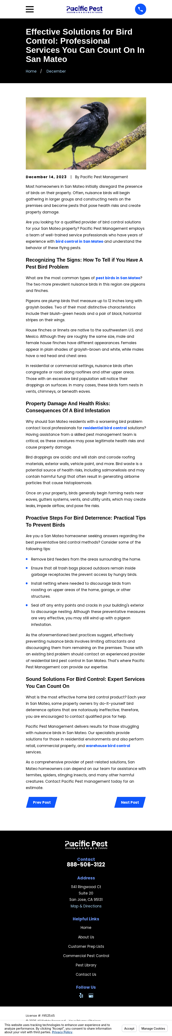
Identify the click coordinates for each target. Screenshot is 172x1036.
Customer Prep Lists (86, 946)
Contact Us (86, 974)
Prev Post (42, 802)
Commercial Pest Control (86, 956)
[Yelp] (81, 995)
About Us (86, 937)
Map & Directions (86, 906)
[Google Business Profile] (91, 995)
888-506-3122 (86, 865)
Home (86, 928)
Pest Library (86, 965)
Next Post (130, 802)
